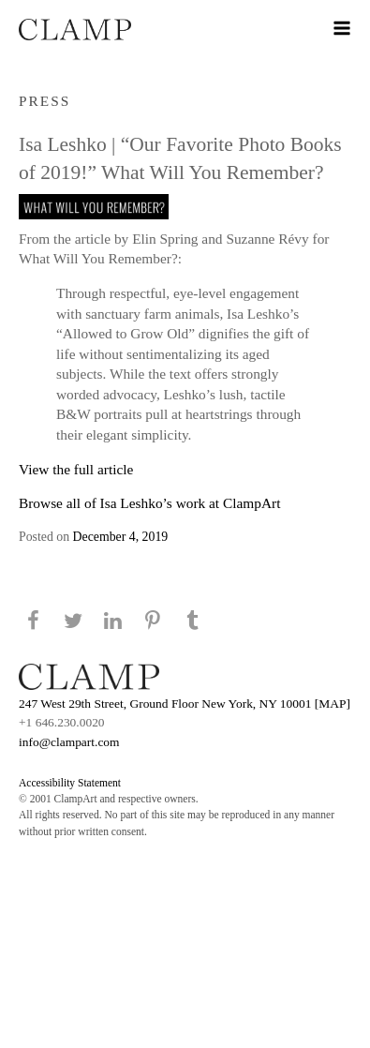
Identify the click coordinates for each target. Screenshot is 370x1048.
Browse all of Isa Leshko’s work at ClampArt (149, 503)
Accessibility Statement (70, 782)
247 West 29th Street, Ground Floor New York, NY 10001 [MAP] (184, 703)
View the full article (76, 469)
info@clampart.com (69, 742)
